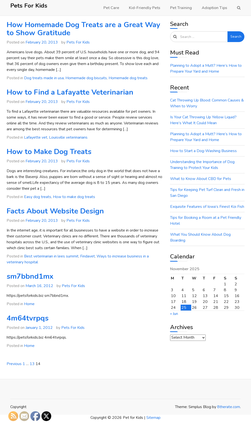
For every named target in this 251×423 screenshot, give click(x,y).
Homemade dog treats (128, 78)
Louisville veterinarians (68, 137)
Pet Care (111, 8)
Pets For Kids (28, 6)
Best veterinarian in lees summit (51, 256)
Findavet (87, 256)
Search (235, 36)
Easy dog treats (37, 197)
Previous (14, 364)
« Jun (174, 313)
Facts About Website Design (55, 211)
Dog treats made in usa (44, 78)
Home (29, 304)
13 (32, 364)
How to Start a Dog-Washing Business (203, 151)
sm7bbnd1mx (30, 276)
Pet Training (181, 8)
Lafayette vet (35, 137)
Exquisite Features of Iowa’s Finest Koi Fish (207, 206)
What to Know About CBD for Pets (200, 178)
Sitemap (153, 417)
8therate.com (228, 407)
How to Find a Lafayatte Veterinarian (70, 92)
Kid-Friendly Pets (144, 8)
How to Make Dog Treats (49, 152)
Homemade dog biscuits (86, 78)
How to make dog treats (74, 197)
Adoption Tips (214, 8)
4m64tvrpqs (28, 318)
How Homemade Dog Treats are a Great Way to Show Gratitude (83, 29)
